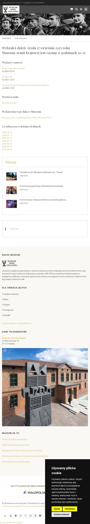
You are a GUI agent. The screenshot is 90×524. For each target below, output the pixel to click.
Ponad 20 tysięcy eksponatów (14, 439)
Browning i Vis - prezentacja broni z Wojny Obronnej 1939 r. (27, 118)
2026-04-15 (7, 141)
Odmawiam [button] (70, 509)
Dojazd (6, 305)
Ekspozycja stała (9, 103)
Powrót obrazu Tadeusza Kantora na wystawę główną (43, 200)
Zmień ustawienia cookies (11, 522)
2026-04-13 (7, 135)
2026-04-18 (7, 149)
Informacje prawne (9, 506)
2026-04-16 (7, 144)
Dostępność (8, 310)
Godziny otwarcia (10, 294)
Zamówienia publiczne (30, 506)
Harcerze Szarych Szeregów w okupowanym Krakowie (25, 85)
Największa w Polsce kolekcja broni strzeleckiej (22, 450)
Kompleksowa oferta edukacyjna (16, 462)
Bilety (5, 299)
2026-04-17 (7, 147)
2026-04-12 (7, 132)
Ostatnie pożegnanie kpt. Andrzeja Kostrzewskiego (41, 186)
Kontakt (6, 315)
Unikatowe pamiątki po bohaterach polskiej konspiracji (25, 456)
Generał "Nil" (7, 77)
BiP (19, 506)
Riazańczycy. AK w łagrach (13, 68)
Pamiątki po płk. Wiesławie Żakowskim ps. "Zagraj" (41, 172)
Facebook (14, 229)
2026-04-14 (7, 138)
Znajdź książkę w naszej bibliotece (16, 323)
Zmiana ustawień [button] (61, 514)
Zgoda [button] (57, 509)
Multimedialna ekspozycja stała (15, 445)
